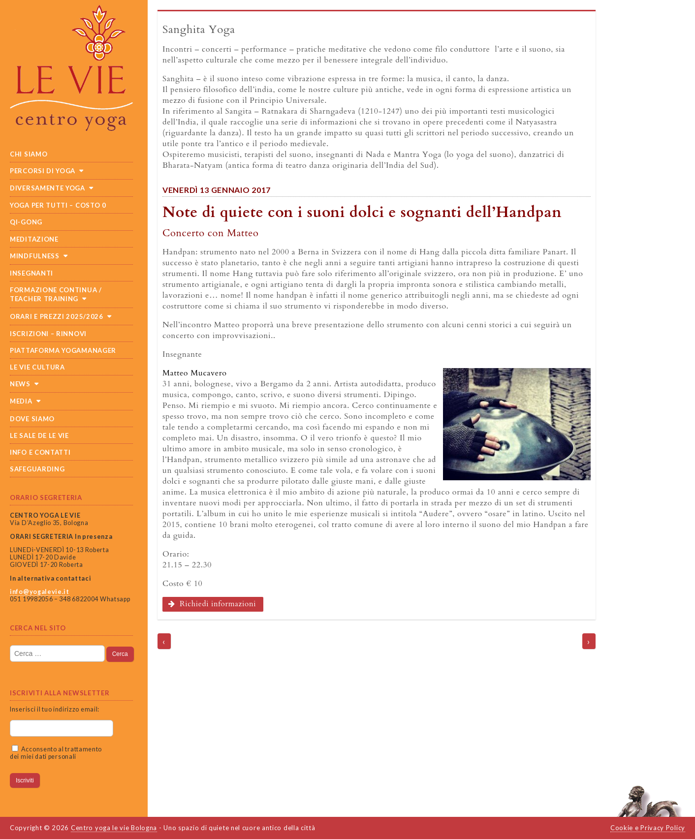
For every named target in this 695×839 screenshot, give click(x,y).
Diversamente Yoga (47, 188)
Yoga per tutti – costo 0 (58, 205)
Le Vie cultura (37, 367)
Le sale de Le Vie (39, 435)
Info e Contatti (40, 452)
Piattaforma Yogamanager (63, 350)
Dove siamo (32, 419)
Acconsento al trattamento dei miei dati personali (56, 753)
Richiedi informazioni (212, 604)
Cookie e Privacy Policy (647, 828)
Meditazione (34, 239)
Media (21, 401)
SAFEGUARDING (37, 469)
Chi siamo (28, 154)
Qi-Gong (26, 222)
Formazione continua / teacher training (56, 294)
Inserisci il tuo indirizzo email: (54, 709)
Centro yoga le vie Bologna (114, 828)
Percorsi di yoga (42, 171)
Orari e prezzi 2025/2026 (56, 316)
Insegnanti (31, 273)
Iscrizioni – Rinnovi (48, 334)
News (20, 384)
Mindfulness (35, 256)
